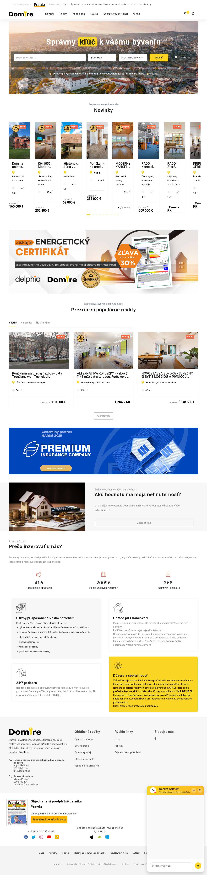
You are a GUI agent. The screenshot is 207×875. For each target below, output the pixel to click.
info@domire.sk (22, 755)
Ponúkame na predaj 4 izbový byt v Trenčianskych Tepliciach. (37, 359)
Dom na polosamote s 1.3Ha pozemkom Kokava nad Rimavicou (37, 165)
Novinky (49, 13)
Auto (83, 4)
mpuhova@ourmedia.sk (26, 769)
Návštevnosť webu (119, 837)
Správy (66, 4)
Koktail (90, 4)
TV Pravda (141, 4)
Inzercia (65, 837)
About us (58, 848)
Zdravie (98, 4)
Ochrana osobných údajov (128, 737)
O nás (136, 13)
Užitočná (131, 4)
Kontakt (119, 730)
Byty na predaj (82, 730)
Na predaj (26, 307)
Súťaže (136, 837)
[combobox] (50, 57)
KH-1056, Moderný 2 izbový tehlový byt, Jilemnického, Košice (102, 165)
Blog (149, 4)
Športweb (75, 4)
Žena (105, 4)
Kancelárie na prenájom (87, 750)
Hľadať (159, 57)
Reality (63, 13)
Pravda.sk (171, 679)
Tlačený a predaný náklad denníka (90, 837)
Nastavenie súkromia (144, 848)
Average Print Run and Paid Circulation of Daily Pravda (92, 848)
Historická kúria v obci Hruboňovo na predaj (166, 165)
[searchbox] (50, 57)
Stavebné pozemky (85, 743)
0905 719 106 (21, 766)
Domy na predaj (83, 737)
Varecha (113, 4)
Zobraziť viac (103, 400)
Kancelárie (79, 13)
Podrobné (182, 57)
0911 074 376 (21, 752)
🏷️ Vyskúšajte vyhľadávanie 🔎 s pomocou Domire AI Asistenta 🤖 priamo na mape (96, 73)
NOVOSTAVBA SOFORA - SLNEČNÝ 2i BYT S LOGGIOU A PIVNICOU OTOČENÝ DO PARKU (167, 359)
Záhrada (122, 4)
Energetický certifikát (116, 13)
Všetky (13, 307)
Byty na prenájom (84, 723)
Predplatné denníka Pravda (49, 804)
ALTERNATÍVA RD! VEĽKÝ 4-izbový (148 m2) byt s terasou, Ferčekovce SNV (102, 359)
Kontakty (53, 837)
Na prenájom (43, 307)
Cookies (125, 848)
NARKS (94, 13)
